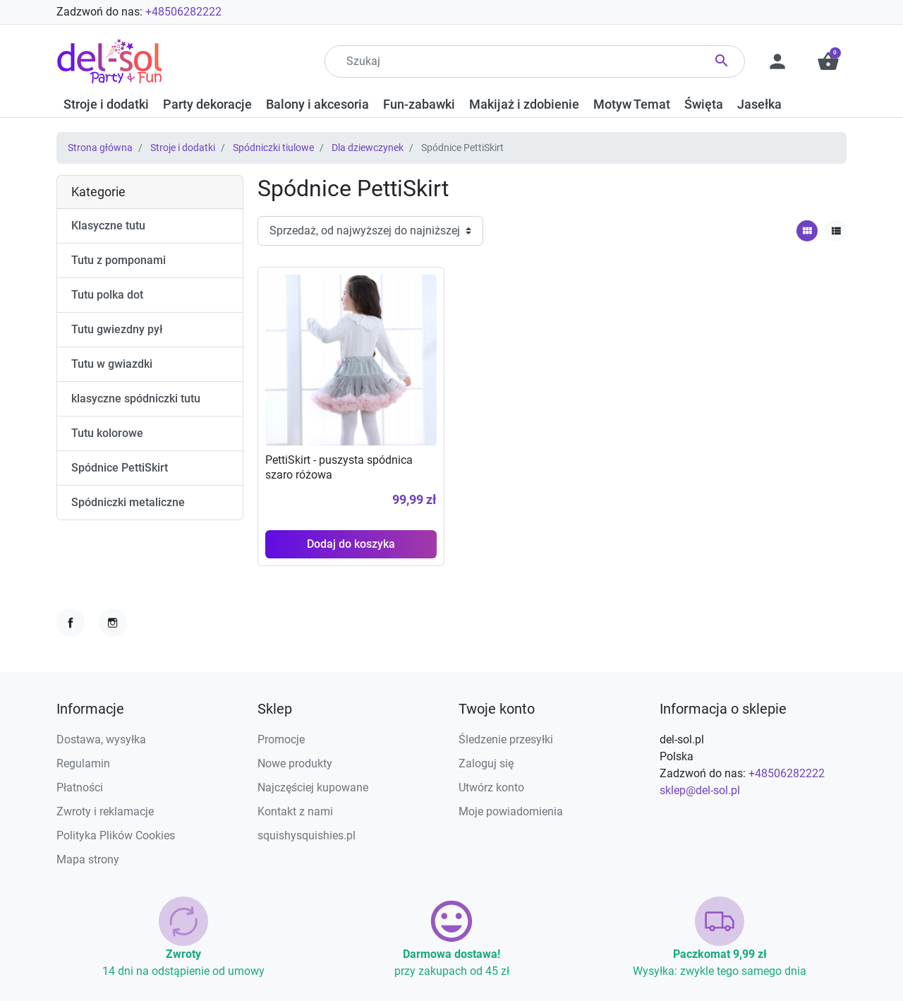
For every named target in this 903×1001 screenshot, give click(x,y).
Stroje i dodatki (182, 147)
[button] (828, 61)
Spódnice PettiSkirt (119, 467)
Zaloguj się (486, 763)
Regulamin (83, 763)
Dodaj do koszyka (351, 544)
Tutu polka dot (107, 294)
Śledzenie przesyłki (506, 739)
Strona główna (100, 147)
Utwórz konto (491, 787)
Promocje (281, 739)
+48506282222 (183, 11)
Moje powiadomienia (511, 811)
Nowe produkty (294, 763)
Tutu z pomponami (118, 260)
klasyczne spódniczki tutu (135, 398)
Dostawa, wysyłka (101, 739)
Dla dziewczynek (368, 147)
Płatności (79, 787)
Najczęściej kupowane (312, 787)
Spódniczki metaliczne (128, 502)
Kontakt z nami (295, 811)
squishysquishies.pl (306, 835)
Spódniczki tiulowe (273, 147)
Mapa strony (87, 859)
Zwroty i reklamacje (105, 811)
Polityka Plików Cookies (115, 835)
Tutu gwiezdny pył (117, 329)
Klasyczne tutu (108, 225)
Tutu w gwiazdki (111, 364)
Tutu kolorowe (107, 433)
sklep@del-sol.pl (700, 790)
